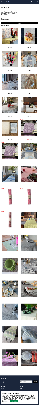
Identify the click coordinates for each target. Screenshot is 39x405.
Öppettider (22, 389)
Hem (1, 4)
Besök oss (22, 388)
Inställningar (5, 401)
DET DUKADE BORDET (13, 4)
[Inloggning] (34, 2)
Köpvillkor (3, 389)
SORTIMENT (6, 4)
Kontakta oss (3, 388)
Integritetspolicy (18, 399)
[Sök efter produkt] (32, 2)
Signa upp (35, 381)
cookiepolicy (26, 399)
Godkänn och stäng (13, 401)
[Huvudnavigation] (2, 2)
